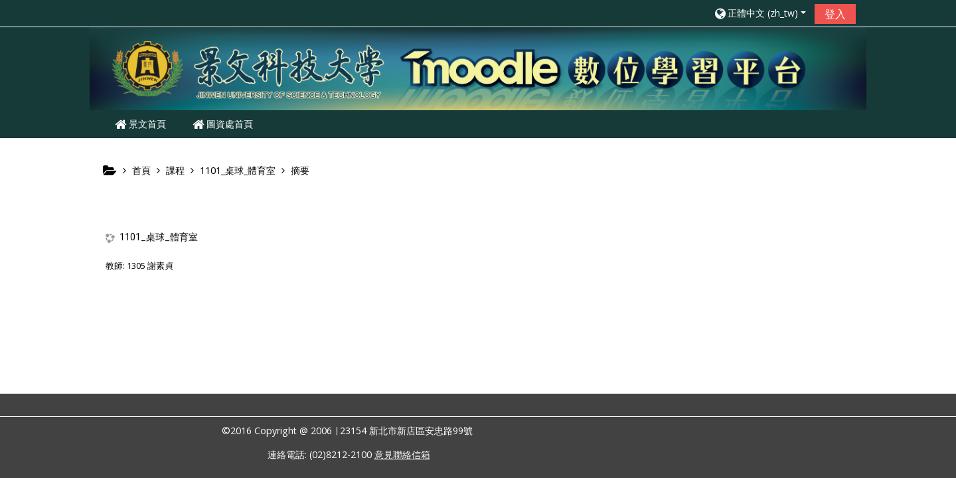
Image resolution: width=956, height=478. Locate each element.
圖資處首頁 (223, 124)
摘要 (300, 170)
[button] (759, 13)
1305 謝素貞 (150, 266)
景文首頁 (140, 124)
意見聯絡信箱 (402, 454)
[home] (478, 67)
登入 (835, 14)
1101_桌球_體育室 (159, 237)
